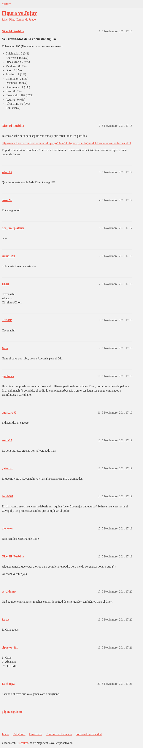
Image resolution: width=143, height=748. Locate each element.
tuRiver (6, 3)
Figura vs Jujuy (19, 13)
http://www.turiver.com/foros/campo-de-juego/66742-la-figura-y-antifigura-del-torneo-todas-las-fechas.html (66, 143)
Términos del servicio (59, 734)
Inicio (5, 734)
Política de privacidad (89, 734)
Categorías (19, 734)
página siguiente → (14, 711)
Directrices (35, 734)
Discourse (22, 742)
